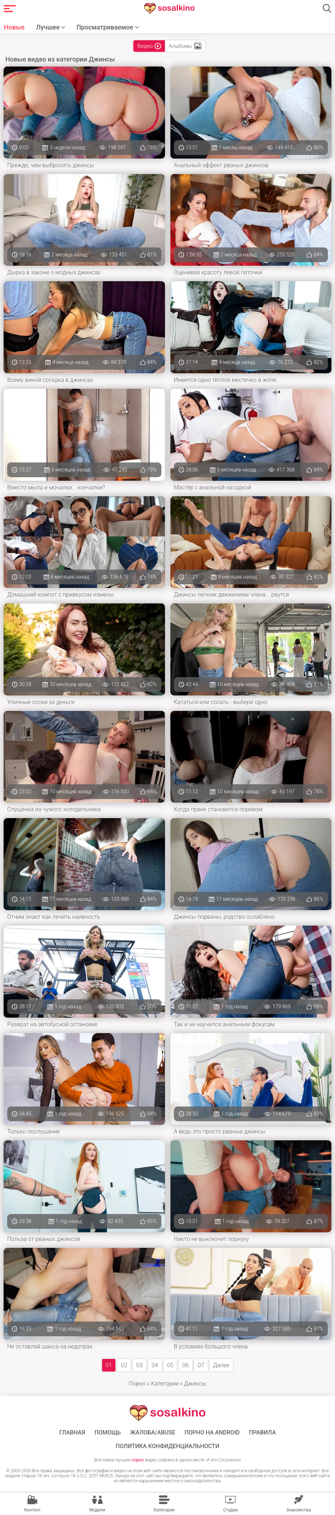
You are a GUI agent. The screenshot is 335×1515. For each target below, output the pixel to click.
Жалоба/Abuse (152, 1432)
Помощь (108, 1432)
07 (201, 1365)
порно (138, 1459)
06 (185, 1365)
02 (124, 1365)
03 (139, 1365)
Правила (262, 1432)
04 (155, 1365)
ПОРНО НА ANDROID (212, 1432)
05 (170, 1365)
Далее (221, 1365)
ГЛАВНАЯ (72, 1432)
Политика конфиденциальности (168, 1446)
